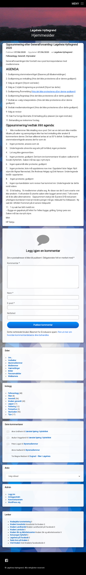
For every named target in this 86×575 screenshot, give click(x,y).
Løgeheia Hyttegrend (63, 52)
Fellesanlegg (11, 56)
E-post (11, 303)
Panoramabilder (14, 374)
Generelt (21, 56)
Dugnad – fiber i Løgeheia (40, 456)
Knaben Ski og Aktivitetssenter (22, 533)
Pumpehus (12, 409)
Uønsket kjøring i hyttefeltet (36, 432)
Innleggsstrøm (14, 497)
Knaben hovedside (17, 525)
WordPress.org (14, 502)
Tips (10, 415)
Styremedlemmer (15, 363)
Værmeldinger (14, 368)
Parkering (12, 407)
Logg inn (11, 495)
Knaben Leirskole (17, 530)
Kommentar (13, 263)
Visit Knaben (15, 543)
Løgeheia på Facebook (19, 538)
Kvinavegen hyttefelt (18, 535)
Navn (10, 293)
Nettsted (11, 313)
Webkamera (13, 376)
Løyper (11, 404)
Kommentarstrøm (15, 500)
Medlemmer (13, 366)
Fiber (10, 396)
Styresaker (31, 56)
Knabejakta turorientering (20, 522)
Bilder (10, 371)
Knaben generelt (14, 401)
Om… (10, 358)
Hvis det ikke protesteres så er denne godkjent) (54, 91)
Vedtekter (12, 360)
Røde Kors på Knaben (19, 541)
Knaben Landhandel (18, 527)
